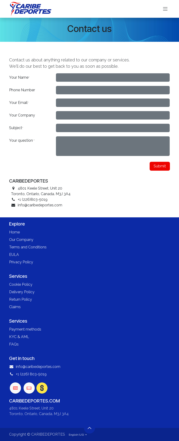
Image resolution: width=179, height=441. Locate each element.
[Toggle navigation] (165, 9)
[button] (89, 428)
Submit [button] (160, 166)
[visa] (15, 388)
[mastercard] (29, 388)
